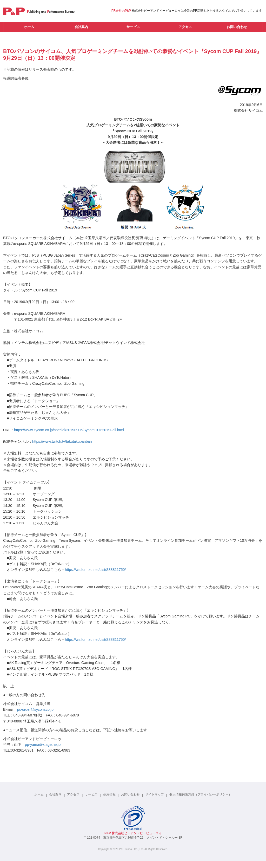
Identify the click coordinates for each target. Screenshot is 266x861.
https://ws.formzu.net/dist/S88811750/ (95, 570)
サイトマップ (154, 794)
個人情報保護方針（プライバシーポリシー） (200, 794)
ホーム (29, 27)
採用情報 (109, 794)
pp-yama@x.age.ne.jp (43, 744)
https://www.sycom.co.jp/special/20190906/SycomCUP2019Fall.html (69, 430)
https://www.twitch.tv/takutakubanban (62, 441)
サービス (133, 27)
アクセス (185, 27)
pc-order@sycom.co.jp (35, 709)
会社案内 (81, 27)
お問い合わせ (237, 27)
